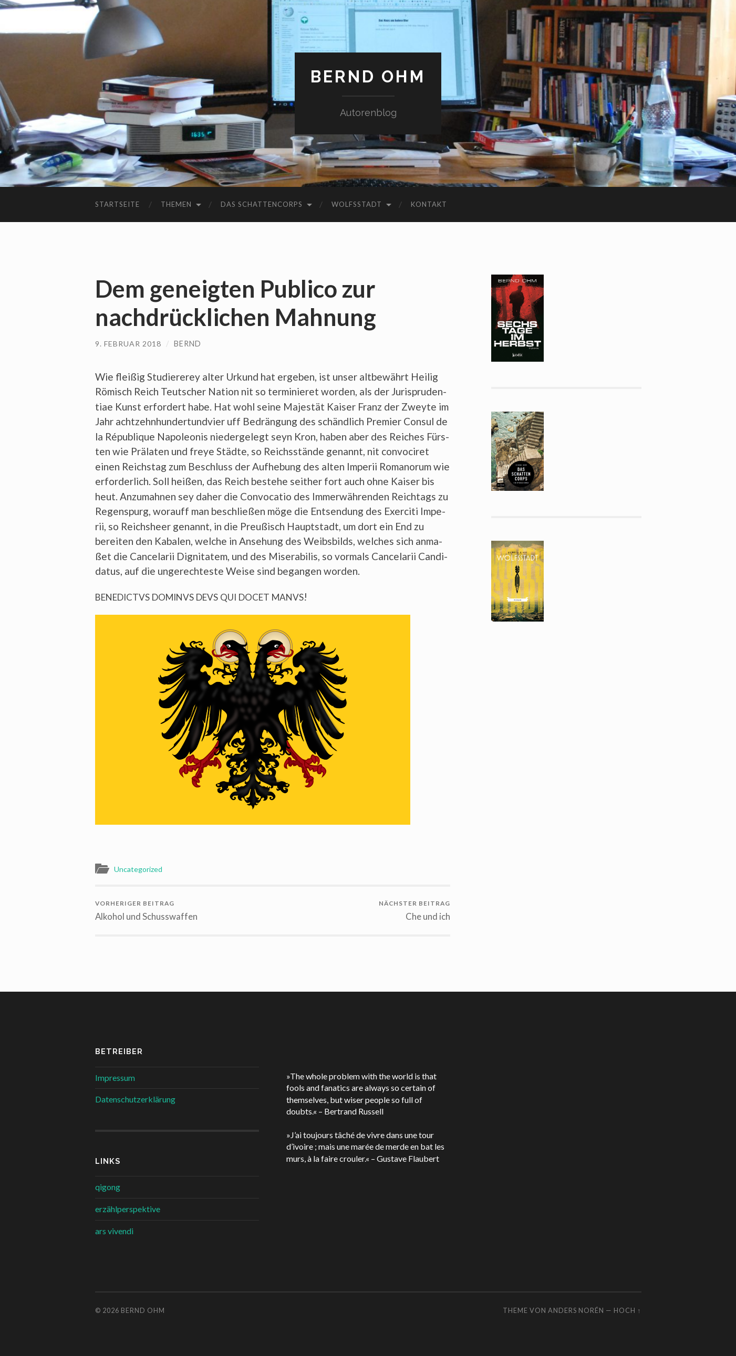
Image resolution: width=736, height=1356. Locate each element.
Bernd (188, 343)
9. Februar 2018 (128, 343)
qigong (107, 1187)
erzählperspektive (127, 1209)
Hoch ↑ (627, 1311)
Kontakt (429, 204)
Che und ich (413, 910)
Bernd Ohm (368, 76)
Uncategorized (140, 869)
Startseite (117, 204)
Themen (176, 204)
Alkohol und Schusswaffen (146, 910)
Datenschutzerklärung (135, 1100)
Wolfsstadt (356, 204)
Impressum (115, 1077)
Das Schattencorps (262, 204)
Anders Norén (576, 1311)
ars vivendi (114, 1231)
